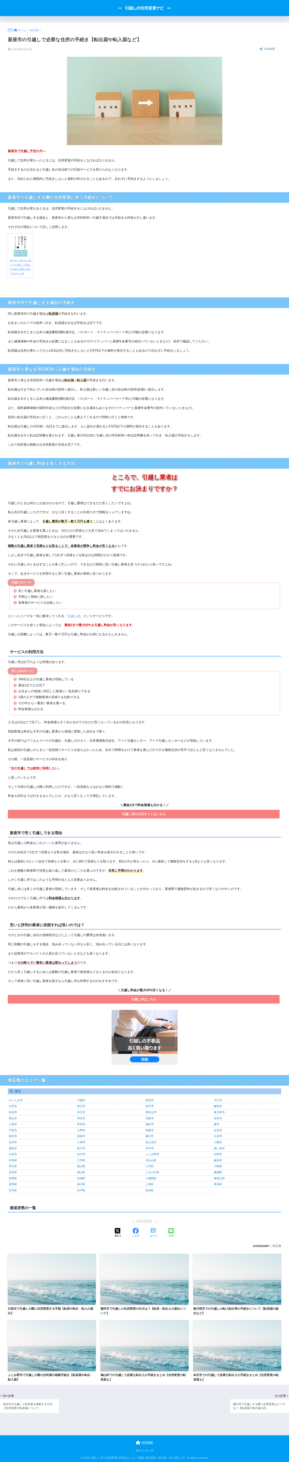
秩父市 (81, 1106)
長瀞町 (81, 1178)
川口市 (218, 1100)
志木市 (218, 1130)
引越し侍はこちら (143, 999)
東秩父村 (219, 1178)
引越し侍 (73, 615)
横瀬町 (218, 1172)
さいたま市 (16, 1100)
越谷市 (150, 1124)
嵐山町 (81, 1166)
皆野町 (13, 1178)
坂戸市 (81, 1148)
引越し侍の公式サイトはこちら (144, 814)
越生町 (218, 1160)
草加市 (81, 1124)
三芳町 (81, 1160)
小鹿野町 (151, 1178)
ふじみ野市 (152, 1154)
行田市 (13, 1106)
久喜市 (218, 1136)
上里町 (150, 1184)
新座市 (81, 1136)
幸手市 (150, 1148)
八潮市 (81, 1142)
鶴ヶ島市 (219, 1148)
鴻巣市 (150, 1118)
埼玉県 (276, 1246)
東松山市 (151, 1112)
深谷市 (218, 1118)
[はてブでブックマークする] (153, 1233)
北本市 (13, 1142)
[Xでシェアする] (117, 1233)
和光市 (13, 1136)
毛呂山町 (151, 1160)
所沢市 (150, 1106)
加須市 (13, 1112)
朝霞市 (150, 1130)
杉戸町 (81, 1190)
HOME (144, 1443)
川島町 (218, 1166)
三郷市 (218, 1142)
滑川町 (13, 1166)
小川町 (150, 1166)
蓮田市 (13, 1148)
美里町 (13, 1184)
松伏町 (150, 1190)
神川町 (81, 1184)
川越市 (81, 1100)
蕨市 (216, 1124)
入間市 (81, 1130)
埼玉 (18, 1091)
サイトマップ (144, 1450)
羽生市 (81, 1118)
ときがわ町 (152, 1172)
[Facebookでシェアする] (135, 1233)
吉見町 (13, 1172)
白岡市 (218, 1154)
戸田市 (13, 1130)
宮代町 (13, 1190)
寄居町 (218, 1184)
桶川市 (150, 1136)
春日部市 (219, 1112)
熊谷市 (150, 1100)
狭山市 (13, 1118)
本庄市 (81, 1112)
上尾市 (13, 1124)
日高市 (13, 1154)
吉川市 (81, 1154)
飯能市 (218, 1106)
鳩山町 (81, 1172)
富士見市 (151, 1142)
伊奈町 (13, 1160)
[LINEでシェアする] (171, 1233)
